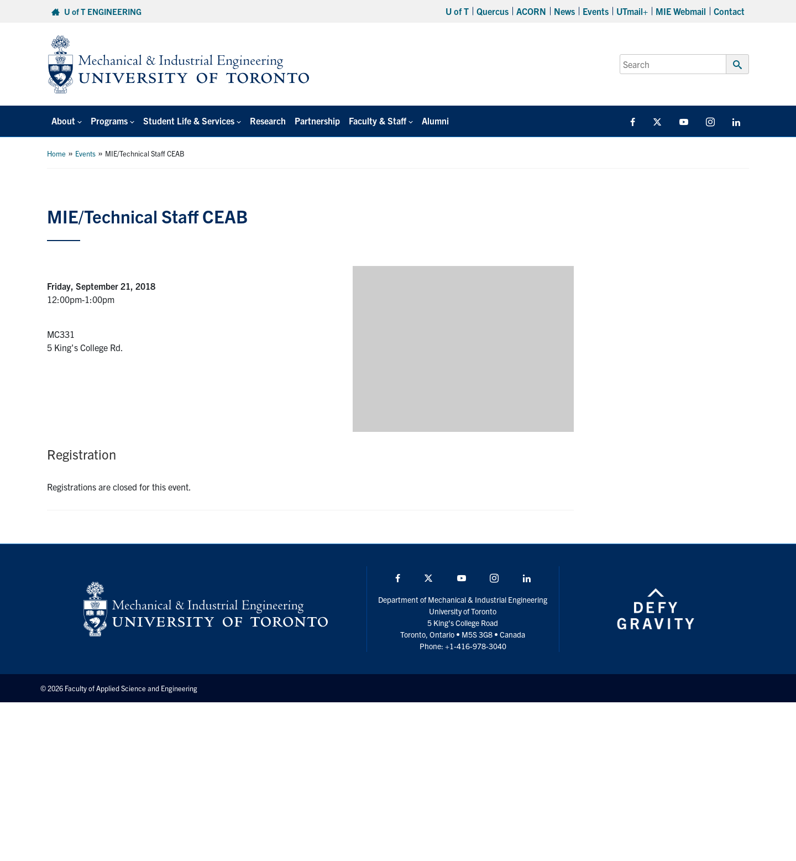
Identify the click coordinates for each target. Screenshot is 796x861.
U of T (457, 11)
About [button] (63, 120)
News (564, 11)
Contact (729, 11)
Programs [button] (109, 120)
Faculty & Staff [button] (377, 120)
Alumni (435, 120)
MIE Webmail (681, 11)
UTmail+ (632, 11)
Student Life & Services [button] (188, 120)
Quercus (492, 11)
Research (268, 120)
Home (56, 153)
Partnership (317, 120)
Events (596, 11)
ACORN (531, 11)
